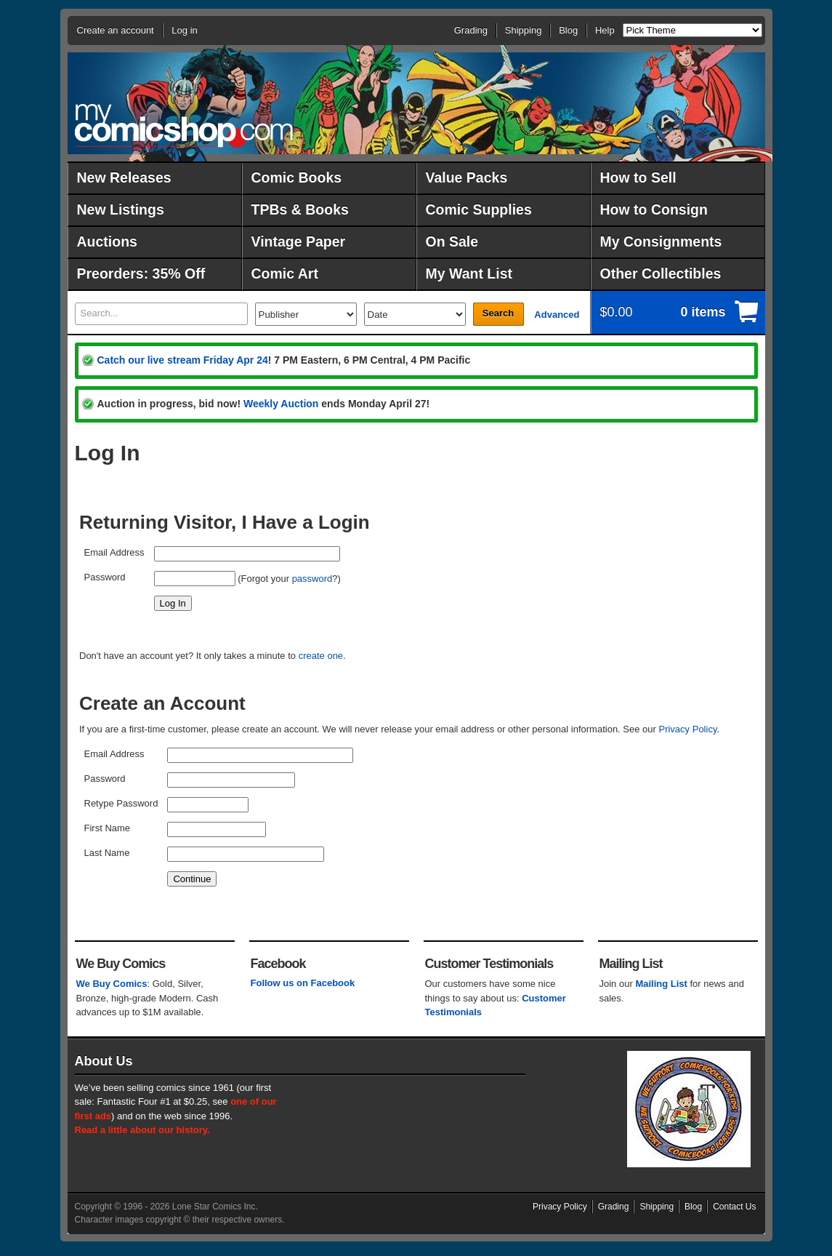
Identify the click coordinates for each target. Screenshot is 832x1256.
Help (605, 30)
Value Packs (467, 177)
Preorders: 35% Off (141, 273)
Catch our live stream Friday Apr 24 (182, 360)
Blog (568, 30)
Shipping (523, 30)
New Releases (124, 177)
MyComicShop (184, 125)
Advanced (556, 314)
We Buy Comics (112, 983)
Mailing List (661, 983)
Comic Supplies (479, 209)
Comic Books (296, 177)
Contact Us (734, 1206)
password (312, 578)
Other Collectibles (661, 273)
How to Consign (654, 209)
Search (498, 313)
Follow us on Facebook (303, 982)
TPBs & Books (300, 209)
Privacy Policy (687, 729)
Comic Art (284, 273)
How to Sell (638, 177)
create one (321, 655)
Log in (184, 30)
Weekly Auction (280, 403)
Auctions (107, 241)
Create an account (115, 30)
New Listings (120, 209)
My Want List (469, 273)
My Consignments (661, 241)
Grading (471, 30)
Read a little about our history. (142, 1129)
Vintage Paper (298, 241)
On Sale (452, 241)
